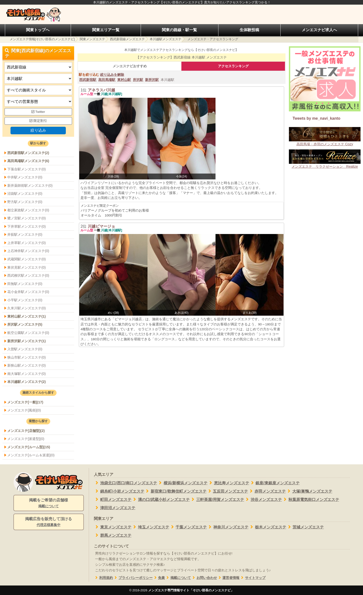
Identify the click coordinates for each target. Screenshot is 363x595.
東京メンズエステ (113, 527)
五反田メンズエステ (227, 491)
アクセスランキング (233, 66)
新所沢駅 (152, 80)
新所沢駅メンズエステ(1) (26, 341)
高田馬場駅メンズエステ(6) (28, 161)
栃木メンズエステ (267, 527)
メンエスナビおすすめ (130, 66)
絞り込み (38, 130)
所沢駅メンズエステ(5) (24, 324)
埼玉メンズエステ (150, 527)
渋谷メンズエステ (263, 499)
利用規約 (103, 578)
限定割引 (38, 121)
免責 (159, 578)
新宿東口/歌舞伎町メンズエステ (175, 491)
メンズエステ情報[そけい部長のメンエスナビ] (42, 39)
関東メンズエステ (92, 39)
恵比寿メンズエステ (228, 483)
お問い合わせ (204, 578)
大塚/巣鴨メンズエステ (309, 491)
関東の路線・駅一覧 (179, 30)
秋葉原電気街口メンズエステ (310, 499)
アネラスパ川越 (101, 90)
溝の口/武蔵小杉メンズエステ (160, 499)
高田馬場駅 (106, 80)
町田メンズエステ (113, 499)
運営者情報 (228, 578)
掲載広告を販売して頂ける (48, 522)
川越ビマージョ (101, 226)
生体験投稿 (249, 30)
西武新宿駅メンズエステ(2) (28, 153)
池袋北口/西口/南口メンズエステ (125, 483)
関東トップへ (37, 30)
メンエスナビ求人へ (319, 30)
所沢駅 (138, 80)
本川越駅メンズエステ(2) (26, 382)
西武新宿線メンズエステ (127, 39)
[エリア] (38, 79)
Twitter (38, 112)
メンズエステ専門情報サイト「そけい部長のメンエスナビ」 (191, 590)
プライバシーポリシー (133, 578)
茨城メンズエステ (305, 527)
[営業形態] (38, 102)
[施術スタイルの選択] (38, 90)
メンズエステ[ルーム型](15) (28, 447)
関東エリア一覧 (105, 30)
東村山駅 (124, 80)
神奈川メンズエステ (227, 527)
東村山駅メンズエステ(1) (26, 316)
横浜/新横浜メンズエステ (182, 483)
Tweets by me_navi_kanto (316, 118)
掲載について (178, 578)
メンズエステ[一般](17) (25, 402)
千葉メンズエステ (188, 527)
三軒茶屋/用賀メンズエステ (217, 499)
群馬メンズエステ (113, 535)
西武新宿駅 (87, 80)
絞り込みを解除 (112, 75)
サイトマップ (252, 578)
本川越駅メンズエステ (165, 39)
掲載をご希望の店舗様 (48, 503)
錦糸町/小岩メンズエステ (119, 491)
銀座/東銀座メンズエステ (274, 483)
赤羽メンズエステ (267, 491)
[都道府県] (38, 67)
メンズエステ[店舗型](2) (26, 431)
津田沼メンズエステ (115, 508)
